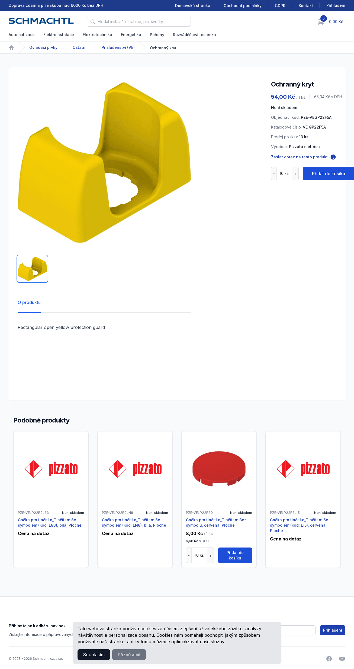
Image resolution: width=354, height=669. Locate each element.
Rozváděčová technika (194, 34)
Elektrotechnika (97, 34)
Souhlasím (94, 654)
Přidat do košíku (235, 555)
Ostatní (79, 47)
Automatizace (22, 34)
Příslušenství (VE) (118, 47)
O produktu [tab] (29, 302)
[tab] (32, 269)
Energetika (131, 34)
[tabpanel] (104, 162)
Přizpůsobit (129, 654)
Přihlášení (332, 630)
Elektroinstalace (58, 34)
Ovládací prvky (43, 47)
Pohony (157, 34)
